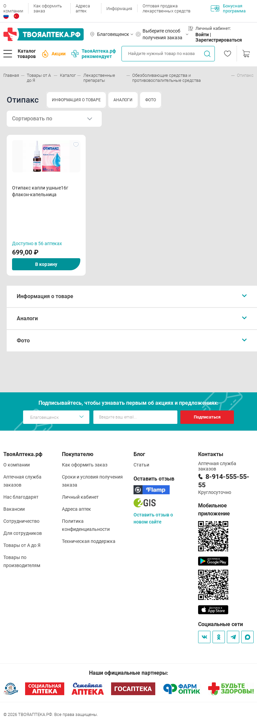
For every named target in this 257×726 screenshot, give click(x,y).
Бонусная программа (228, 8)
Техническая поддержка (88, 541)
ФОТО (150, 100)
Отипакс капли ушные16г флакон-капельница (40, 191)
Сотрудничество (21, 521)
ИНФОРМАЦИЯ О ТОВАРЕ (76, 100)
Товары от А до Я (21, 545)
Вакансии (14, 509)
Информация (119, 8)
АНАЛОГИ (123, 100)
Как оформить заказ (47, 8)
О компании (13, 8)
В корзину (46, 264)
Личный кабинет (80, 497)
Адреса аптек (83, 8)
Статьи (141, 464)
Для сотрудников (22, 533)
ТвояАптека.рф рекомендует (93, 53)
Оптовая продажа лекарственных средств (166, 8)
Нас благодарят (20, 497)
